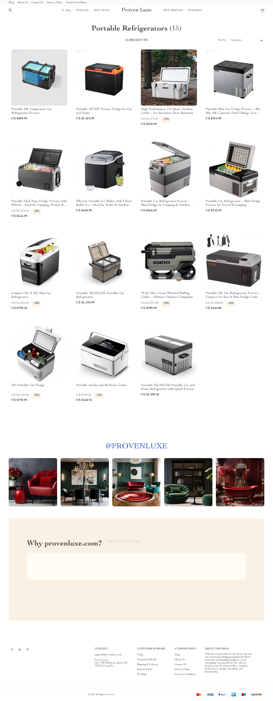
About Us (22, 2)
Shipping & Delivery (147, 664)
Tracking (141, 674)
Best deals (102, 10)
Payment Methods (146, 659)
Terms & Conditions (76, 2)
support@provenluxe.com (108, 655)
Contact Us (37, 2)
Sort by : (222, 40)
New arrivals (173, 10)
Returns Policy (145, 669)
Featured (195, 10)
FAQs (140, 655)
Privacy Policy (54, 2)
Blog (11, 2)
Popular (82, 10)
